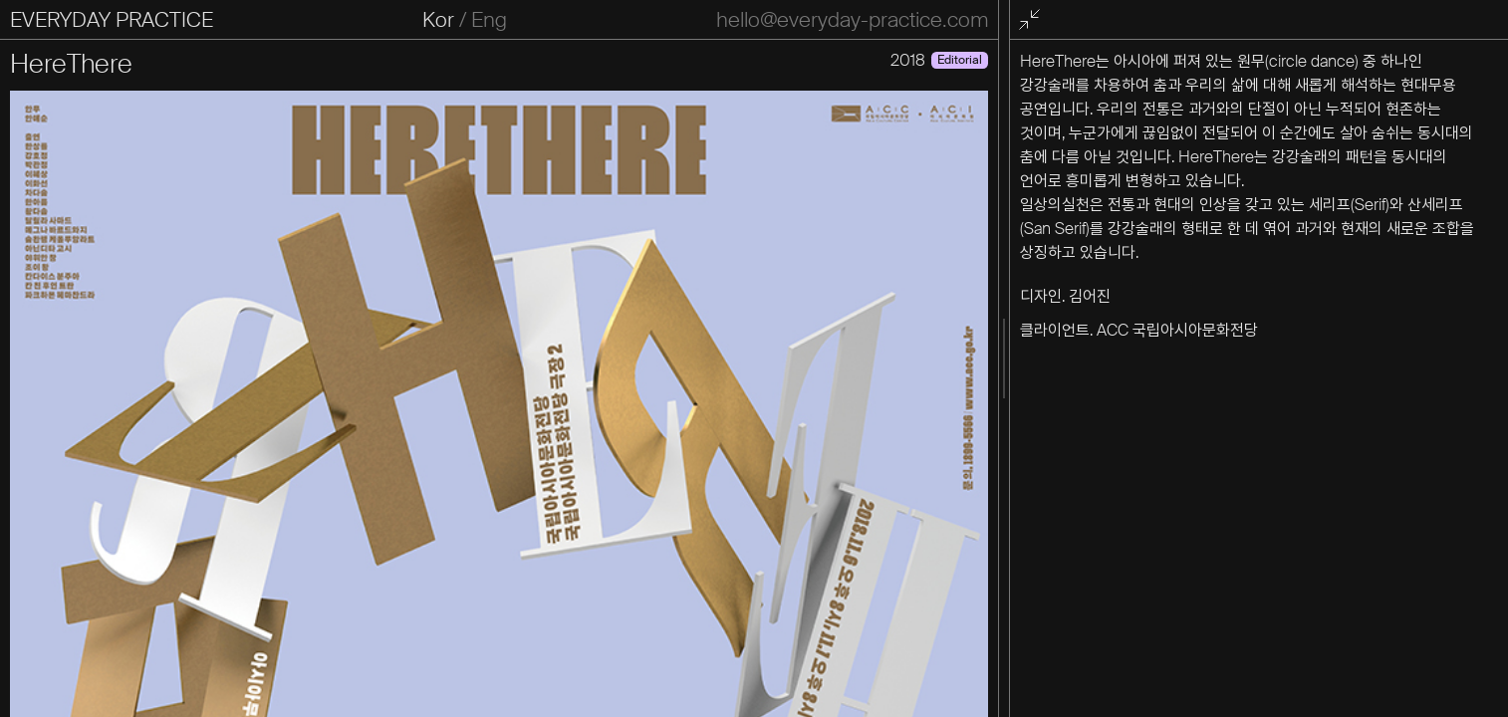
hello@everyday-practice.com (852, 20)
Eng (489, 20)
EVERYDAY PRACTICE (111, 20)
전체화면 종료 (1033, 20)
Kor (438, 20)
